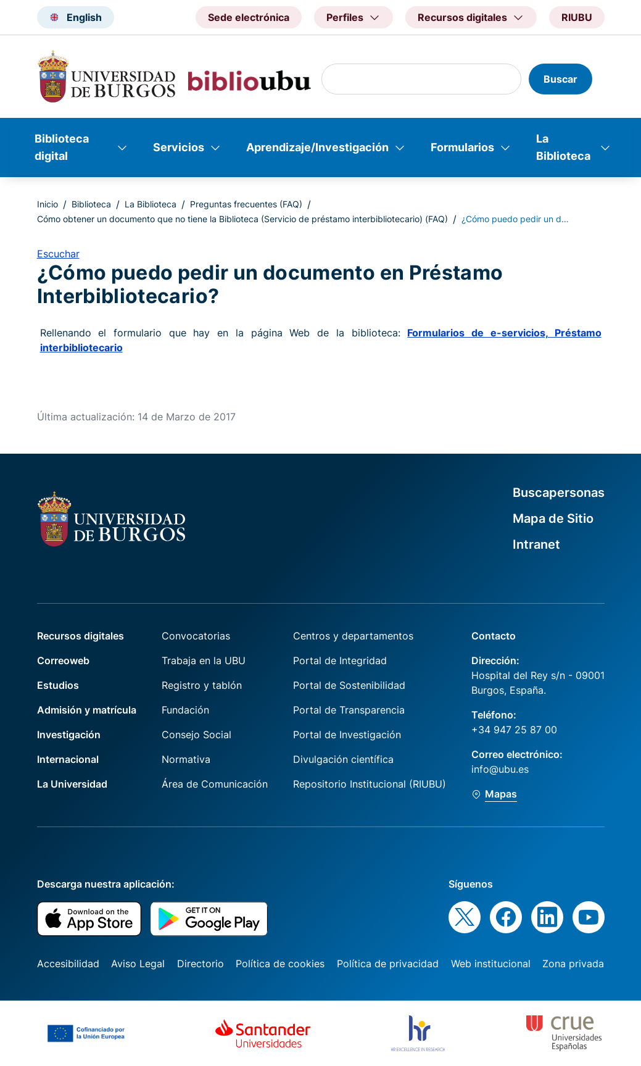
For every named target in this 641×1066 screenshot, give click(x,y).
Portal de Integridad (340, 660)
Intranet (536, 544)
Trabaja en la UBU (204, 660)
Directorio (200, 963)
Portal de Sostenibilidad (349, 685)
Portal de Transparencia (349, 710)
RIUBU (576, 17)
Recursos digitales (80, 636)
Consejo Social (196, 734)
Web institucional (491, 963)
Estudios (58, 685)
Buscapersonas (559, 492)
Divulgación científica (343, 759)
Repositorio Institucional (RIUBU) (369, 784)
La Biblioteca (563, 147)
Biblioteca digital (62, 147)
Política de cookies (280, 963)
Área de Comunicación (215, 784)
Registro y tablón (202, 685)
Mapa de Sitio (553, 518)
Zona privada (573, 963)
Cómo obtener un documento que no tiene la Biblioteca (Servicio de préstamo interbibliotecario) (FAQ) (242, 219)
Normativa (186, 759)
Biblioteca (91, 204)
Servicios (178, 147)
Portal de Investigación (347, 734)
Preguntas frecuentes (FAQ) (246, 204)
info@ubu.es (500, 769)
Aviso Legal (138, 963)
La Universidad (72, 784)
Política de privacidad (388, 963)
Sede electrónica (248, 17)
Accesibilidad (68, 963)
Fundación (185, 710)
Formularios (462, 147)
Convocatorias (196, 636)
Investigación (69, 734)
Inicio (47, 204)
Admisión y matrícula (86, 710)
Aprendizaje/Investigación (317, 147)
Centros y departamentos (353, 636)
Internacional (68, 759)
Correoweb (63, 660)
